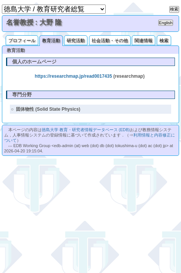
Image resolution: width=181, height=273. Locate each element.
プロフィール (22, 40)
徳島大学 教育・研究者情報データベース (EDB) (86, 129)
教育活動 (51, 40)
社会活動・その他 (110, 40)
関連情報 (143, 40)
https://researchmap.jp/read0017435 (73, 76)
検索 (164, 40)
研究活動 (76, 40)
